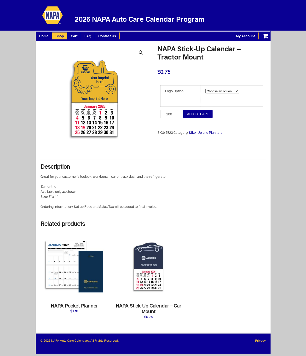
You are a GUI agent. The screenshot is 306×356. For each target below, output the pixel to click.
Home (44, 36)
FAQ (87, 36)
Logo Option (174, 91)
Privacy (260, 340)
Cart (74, 36)
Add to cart (198, 114)
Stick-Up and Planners (205, 132)
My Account (245, 36)
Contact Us (107, 36)
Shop (59, 36)
